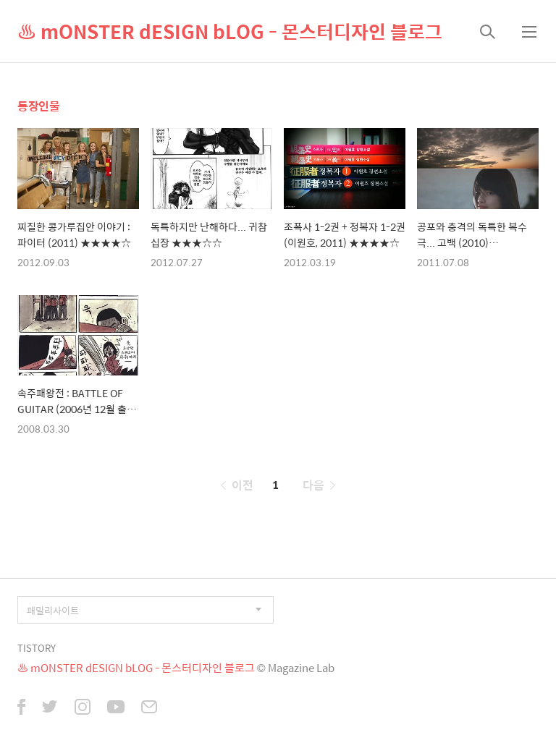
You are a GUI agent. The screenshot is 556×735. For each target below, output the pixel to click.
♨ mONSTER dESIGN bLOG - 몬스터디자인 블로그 (229, 31)
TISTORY (36, 647)
